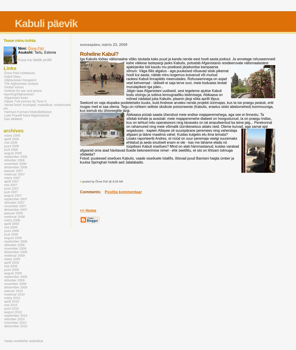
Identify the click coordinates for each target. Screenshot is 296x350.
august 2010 (13, 312)
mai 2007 (10, 185)
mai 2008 (10, 227)
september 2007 (15, 199)
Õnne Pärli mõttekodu (19, 73)
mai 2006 (10, 142)
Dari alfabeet (13, 119)
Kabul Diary (12, 76)
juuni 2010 (11, 308)
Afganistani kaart (16, 98)
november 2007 (15, 206)
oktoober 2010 (14, 319)
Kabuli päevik (46, 23)
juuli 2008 (11, 234)
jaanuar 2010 (13, 291)
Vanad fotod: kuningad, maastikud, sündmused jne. (37, 106)
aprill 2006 (11, 139)
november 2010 (15, 322)
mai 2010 (10, 305)
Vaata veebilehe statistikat (23, 341)
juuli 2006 (11, 149)
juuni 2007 (11, 188)
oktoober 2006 (14, 160)
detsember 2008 (15, 252)
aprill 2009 (11, 262)
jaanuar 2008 (13, 213)
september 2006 (15, 156)
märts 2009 (12, 259)
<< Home (88, 210)
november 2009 (15, 284)
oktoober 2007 (14, 202)
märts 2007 (12, 178)
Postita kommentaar (123, 192)
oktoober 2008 (14, 245)
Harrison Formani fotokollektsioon (28, 112)
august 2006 (13, 153)
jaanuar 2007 (13, 171)
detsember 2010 (15, 326)
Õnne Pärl (36, 48)
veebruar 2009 (14, 255)
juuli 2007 (11, 192)
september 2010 (15, 315)
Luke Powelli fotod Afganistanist (26, 115)
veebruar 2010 (14, 294)
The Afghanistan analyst (21, 83)
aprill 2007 (11, 181)
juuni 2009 (11, 269)
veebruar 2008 (14, 216)
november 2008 (15, 248)
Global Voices (14, 87)
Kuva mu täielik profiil (35, 60)
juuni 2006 (11, 146)
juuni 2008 (11, 231)
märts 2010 (12, 298)
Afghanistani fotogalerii (20, 80)
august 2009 (13, 273)
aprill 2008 (11, 224)
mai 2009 (10, 266)
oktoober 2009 (14, 280)
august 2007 (13, 195)
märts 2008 (12, 220)
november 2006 (15, 164)
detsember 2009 (15, 287)
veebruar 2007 (14, 174)
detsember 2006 (15, 167)
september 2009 (15, 276)
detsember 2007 (15, 209)
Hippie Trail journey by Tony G (25, 101)
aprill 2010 (11, 301)
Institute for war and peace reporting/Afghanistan (23, 92)
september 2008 (15, 241)
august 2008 (13, 238)
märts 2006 (12, 135)
